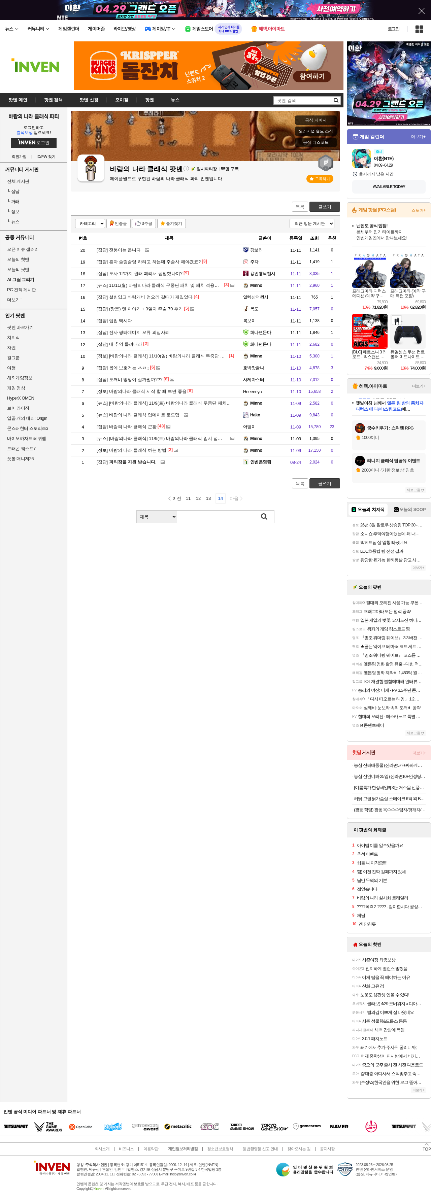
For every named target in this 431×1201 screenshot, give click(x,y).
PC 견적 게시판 (21, 289)
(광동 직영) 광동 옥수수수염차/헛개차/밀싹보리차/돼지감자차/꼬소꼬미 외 (390, 809)
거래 (13, 201)
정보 (13, 211)
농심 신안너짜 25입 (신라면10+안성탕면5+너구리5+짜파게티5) (390, 776)
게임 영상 (16, 388)
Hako (255, 414)
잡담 (13, 191)
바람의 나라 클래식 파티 (33, 116)
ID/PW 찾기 (46, 157)
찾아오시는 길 (298, 1148)
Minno (256, 285)
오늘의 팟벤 (18, 269)
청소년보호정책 (220, 1148)
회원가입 (19, 157)
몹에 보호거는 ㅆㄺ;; (123, 367)
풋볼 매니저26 (20, 458)
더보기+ (418, 137)
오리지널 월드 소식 (316, 131)
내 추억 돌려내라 (119, 344)
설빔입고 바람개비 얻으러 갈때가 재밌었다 (145, 297)
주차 (254, 261)
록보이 (249, 320)
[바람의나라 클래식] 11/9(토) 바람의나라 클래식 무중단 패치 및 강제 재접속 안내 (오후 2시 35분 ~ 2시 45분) (208, 403)
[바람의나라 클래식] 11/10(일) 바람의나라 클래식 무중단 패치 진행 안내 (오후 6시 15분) (188, 355)
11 (188, 498)
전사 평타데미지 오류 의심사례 (133, 332)
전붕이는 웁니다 (119, 249)
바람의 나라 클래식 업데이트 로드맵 (138, 414)
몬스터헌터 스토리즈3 (27, 428)
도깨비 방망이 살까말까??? (130, 379)
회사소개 (102, 1148)
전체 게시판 (18, 181)
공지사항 (327, 1148)
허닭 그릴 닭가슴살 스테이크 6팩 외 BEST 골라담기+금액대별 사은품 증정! (390, 798)
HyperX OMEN (20, 398)
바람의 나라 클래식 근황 (127, 426)
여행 (11, 368)
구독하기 (320, 179)
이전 (176, 498)
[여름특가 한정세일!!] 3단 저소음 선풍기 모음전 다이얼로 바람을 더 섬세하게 (390, 787)
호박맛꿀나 (253, 367)
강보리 (256, 249)
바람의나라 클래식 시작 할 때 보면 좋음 (142, 391)
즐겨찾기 (174, 223)
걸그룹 (13, 357)
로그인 (393, 29)
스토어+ (418, 210)
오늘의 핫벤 (18, 259)
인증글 (121, 223)
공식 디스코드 (315, 142)
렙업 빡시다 (114, 320)
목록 (300, 206)
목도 (254, 308)
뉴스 (13, 221)
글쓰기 (324, 206)
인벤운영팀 (260, 462)
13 (208, 498)
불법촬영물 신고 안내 (260, 1148)
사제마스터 (253, 379)
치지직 (13, 337)
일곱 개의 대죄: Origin (27, 418)
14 (220, 498)
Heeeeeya (252, 391)
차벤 (11, 347)
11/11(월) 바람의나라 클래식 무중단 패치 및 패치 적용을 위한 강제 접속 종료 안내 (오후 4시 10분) (198, 285)
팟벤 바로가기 (20, 327)
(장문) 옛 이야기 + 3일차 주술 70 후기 (140, 308)
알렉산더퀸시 (255, 297)
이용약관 (150, 1148)
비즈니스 (126, 1148)
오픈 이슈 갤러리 (23, 249)
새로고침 (413, 490)
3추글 (147, 223)
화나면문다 (260, 332)
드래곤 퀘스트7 (21, 448)
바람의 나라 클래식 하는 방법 (131, 450)
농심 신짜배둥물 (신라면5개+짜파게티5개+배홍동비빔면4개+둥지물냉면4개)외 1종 (390, 765)
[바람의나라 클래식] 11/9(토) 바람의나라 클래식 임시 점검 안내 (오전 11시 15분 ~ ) (184, 438)
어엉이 (249, 426)
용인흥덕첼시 (262, 273)
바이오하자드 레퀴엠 (26, 438)
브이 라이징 (18, 408)
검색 (264, 516)
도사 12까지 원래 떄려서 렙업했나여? (140, 273)
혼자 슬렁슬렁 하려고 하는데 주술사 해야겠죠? (149, 261)
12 (198, 498)
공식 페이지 (315, 120)
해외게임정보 (19, 378)
